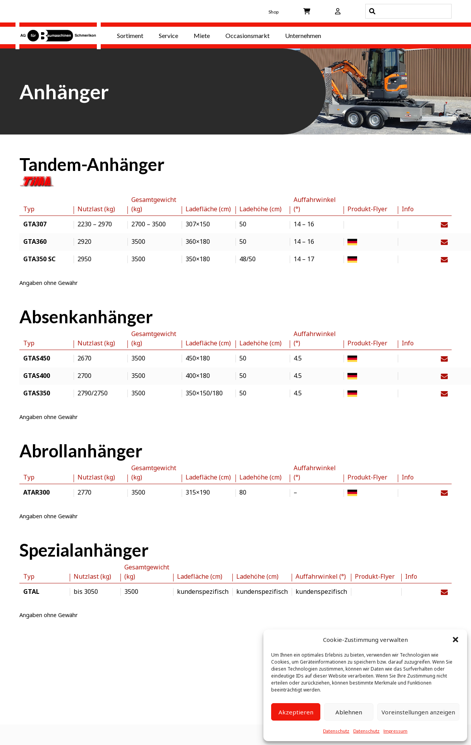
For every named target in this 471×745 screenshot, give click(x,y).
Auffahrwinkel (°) (315, 204)
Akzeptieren (295, 712)
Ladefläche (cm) (208, 209)
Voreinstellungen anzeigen (418, 712)
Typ (28, 209)
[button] (455, 639)
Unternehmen (303, 35)
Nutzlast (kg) (96, 209)
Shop (273, 12)
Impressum (395, 731)
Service (168, 35)
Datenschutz (336, 731)
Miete (202, 35)
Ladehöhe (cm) (260, 209)
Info (408, 209)
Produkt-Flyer (367, 209)
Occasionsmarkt (247, 35)
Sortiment (130, 35)
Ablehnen (348, 712)
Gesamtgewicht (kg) (153, 204)
